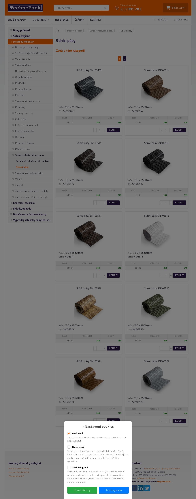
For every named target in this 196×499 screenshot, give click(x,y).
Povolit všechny (82, 490)
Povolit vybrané (114, 490)
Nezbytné (75, 433)
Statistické (75, 447)
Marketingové (77, 467)
